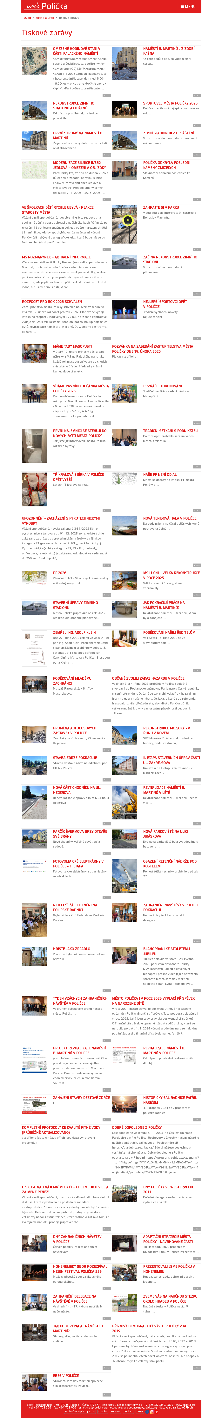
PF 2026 (59, 573)
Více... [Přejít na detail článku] (107, 95)
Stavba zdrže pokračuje (75, 758)
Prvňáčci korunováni (162, 386)
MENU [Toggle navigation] (188, 6)
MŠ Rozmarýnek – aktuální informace (56, 257)
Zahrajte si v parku (161, 208)
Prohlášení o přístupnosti (80, 1411)
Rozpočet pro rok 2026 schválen (52, 302)
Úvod (27, 18)
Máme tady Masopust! (72, 347)
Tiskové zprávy (69, 18)
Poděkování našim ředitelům (169, 633)
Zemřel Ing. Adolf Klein (74, 633)
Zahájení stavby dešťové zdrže (81, 1098)
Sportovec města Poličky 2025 (170, 103)
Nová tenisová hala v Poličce (169, 518)
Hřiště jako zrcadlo (71, 949)
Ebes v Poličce (66, 1376)
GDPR (140, 1411)
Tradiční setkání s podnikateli (170, 431)
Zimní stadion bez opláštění (168, 133)
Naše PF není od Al (160, 475)
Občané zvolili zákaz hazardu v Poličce (148, 679)
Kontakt (115, 1411)
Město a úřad (45, 18)
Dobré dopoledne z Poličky (137, 1128)
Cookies (128, 1411)
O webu (102, 1411)
